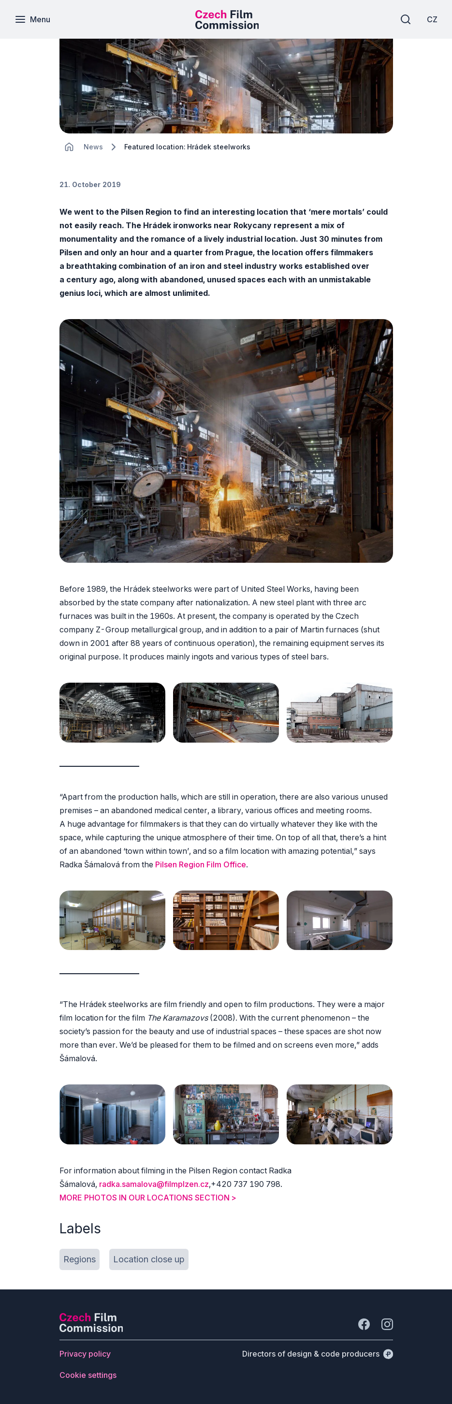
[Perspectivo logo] (91, 1329)
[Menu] (32, 19)
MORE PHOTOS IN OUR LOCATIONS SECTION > (147, 1197)
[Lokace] (93, 147)
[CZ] (432, 19)
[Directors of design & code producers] (317, 1354)
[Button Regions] (79, 1259)
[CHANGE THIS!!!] (69, 147)
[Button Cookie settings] (88, 1375)
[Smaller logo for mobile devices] (227, 26)
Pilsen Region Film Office (200, 864)
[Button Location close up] (149, 1259)
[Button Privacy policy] (85, 1354)
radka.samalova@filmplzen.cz (154, 1184)
